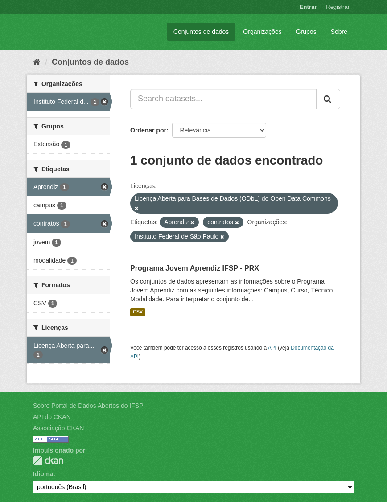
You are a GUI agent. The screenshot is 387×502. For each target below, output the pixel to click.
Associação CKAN (58, 428)
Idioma (43, 473)
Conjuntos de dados (201, 31)
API (272, 348)
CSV (138, 312)
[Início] (37, 62)
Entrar (308, 7)
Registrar (338, 7)
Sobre (339, 31)
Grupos (306, 31)
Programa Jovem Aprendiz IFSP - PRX (194, 268)
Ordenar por (148, 130)
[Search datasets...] (223, 99)
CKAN (48, 460)
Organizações (262, 31)
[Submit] (328, 99)
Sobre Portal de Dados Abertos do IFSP (88, 405)
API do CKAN (52, 416)
